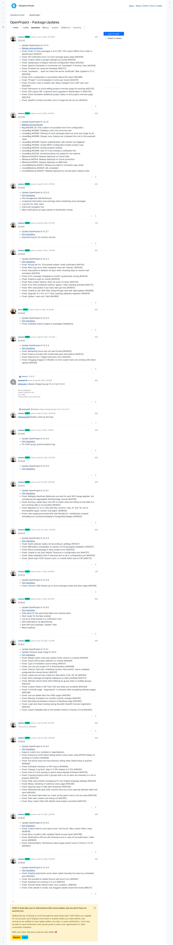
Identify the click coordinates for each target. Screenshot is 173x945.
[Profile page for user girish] (13, 311)
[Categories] (3, 3)
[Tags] (3, 12)
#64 (96, 723)
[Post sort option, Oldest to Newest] (114, 38)
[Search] (3, 27)
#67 (96, 859)
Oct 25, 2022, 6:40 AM (46, 457)
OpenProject (35, 27)
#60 (96, 530)
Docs (152, 6)
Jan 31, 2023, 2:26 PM (46, 814)
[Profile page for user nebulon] (13, 38)
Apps (131, 6)
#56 (96, 413)
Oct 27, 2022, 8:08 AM (46, 482)
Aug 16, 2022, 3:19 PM (46, 184)
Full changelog (28, 195)
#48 (96, 37)
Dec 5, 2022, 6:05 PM (46, 599)
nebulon (21, 37)
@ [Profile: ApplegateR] (24, 417)
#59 (96, 482)
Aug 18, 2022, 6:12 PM (46, 223)
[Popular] (3, 17)
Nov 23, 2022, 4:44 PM (46, 530)
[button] (3, 937)
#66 (96, 814)
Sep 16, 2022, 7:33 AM (46, 337)
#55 (96, 380)
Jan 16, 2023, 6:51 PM (46, 723)
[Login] (170, 3)
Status (138, 6)
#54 (96, 337)
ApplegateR (22, 380)
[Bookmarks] (3, 22)
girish (20, 310)
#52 (96, 250)
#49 (96, 113)
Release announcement (32, 48)
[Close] (95, 908)
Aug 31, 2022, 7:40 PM (46, 250)
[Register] (170, 8)
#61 (96, 571)
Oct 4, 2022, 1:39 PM (45, 430)
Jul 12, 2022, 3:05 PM (46, 113)
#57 (96, 430)
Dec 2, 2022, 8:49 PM (46, 571)
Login (25, 937)
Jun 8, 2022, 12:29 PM (46, 37)
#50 (96, 184)
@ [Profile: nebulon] (22, 384)
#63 (96, 641)
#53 (96, 310)
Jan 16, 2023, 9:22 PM (46, 738)
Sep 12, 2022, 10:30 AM (44, 310)
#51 (96, 223)
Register (16, 937)
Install (159, 6)
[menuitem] (170, 3)
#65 (96, 738)
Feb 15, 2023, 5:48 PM (46, 859)
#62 (96, 599)
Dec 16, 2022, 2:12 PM (46, 641)
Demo (145, 6)
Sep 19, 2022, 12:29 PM (46, 413)
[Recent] (3, 8)
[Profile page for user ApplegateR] (13, 382)
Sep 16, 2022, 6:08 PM (43, 380)
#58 (96, 457)
